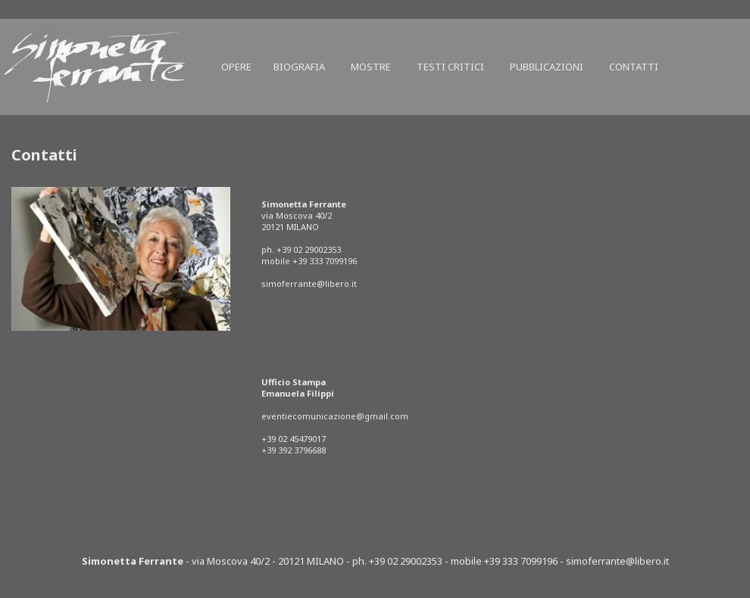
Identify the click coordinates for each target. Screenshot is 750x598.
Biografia (299, 66)
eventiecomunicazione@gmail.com (334, 416)
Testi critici (450, 66)
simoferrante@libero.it (309, 283)
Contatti (633, 66)
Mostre (371, 66)
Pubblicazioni (546, 66)
